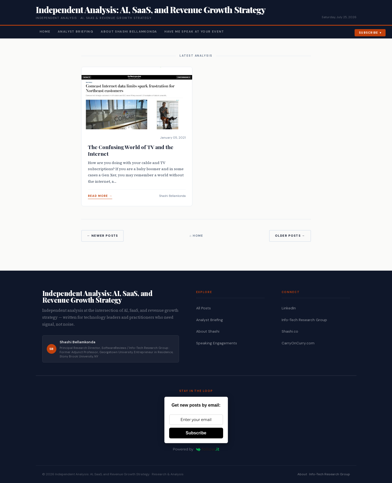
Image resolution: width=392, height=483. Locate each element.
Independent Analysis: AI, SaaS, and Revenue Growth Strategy (150, 9)
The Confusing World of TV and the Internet (130, 150)
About (302, 474)
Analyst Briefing (75, 32)
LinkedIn (289, 308)
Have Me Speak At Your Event (194, 32)
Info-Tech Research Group (304, 320)
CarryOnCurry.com (298, 343)
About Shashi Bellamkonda (129, 32)
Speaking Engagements (216, 343)
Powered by (196, 449)
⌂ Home (196, 235)
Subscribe (368, 32)
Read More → (100, 196)
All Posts (203, 308)
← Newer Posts (102, 236)
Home (45, 32)
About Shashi (207, 331)
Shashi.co (290, 331)
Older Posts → (290, 236)
